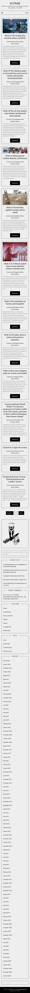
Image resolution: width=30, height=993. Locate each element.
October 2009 (7, 931)
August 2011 (6, 849)
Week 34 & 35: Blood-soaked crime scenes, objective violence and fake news (15, 266)
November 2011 (7, 838)
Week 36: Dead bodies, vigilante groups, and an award (15, 210)
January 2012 (6, 831)
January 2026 (6, 664)
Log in (4, 640)
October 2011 (7, 842)
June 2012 (6, 812)
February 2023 (7, 701)
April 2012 (6, 820)
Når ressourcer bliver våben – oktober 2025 (14, 579)
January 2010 (6, 920)
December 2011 (7, 835)
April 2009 (6, 953)
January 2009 (6, 964)
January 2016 (6, 764)
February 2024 (7, 694)
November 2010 (7, 883)
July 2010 (5, 898)
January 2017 (6, 757)
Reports (5, 623)
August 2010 (6, 894)
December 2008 (7, 968)
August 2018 (6, 746)
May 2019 (6, 716)
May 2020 (6, 712)
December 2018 (7, 731)
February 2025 (7, 683)
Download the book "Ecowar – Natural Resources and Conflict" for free (15, 479)
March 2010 (6, 912)
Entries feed (6, 643)
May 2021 (6, 709)
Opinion (5, 619)
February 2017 (7, 753)
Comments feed (7, 647)
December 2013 (7, 779)
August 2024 (6, 686)
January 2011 (6, 875)
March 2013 (6, 794)
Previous (9, 513)
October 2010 (7, 887)
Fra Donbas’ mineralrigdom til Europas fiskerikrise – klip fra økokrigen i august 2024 (14, 597)
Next (21, 513)
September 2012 (7, 805)
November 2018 (7, 734)
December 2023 (7, 697)
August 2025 (6, 675)
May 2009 (6, 950)
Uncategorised (7, 627)
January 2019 (6, 727)
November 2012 (7, 801)
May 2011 (6, 861)
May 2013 (6, 790)
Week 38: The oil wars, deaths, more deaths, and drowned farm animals (15, 113)
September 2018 (7, 742)
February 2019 (7, 723)
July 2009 (5, 942)
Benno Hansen (15, 43)
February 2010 (7, 916)
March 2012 (6, 823)
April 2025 (6, 679)
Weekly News (6, 630)
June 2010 (6, 901)
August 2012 (6, 809)
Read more (15, 62)
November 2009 (7, 927)
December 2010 (7, 879)
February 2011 (7, 872)
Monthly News (7, 612)
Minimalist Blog (23, 989)
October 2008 (7, 976)
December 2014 (7, 772)
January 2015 (6, 768)
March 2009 (6, 957)
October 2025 (7, 671)
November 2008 (7, 972)
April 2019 (6, 720)
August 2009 (6, 938)
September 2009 (7, 935)
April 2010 (6, 909)
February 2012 (7, 827)
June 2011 (6, 857)
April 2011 (6, 864)
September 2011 (7, 846)
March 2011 (6, 868)
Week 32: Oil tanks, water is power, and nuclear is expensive (15, 337)
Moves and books (7, 615)
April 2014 (6, 775)
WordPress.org (7, 651)
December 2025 (7, 668)
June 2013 (6, 786)
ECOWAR (15, 3)
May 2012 (6, 816)
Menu (26, 12)
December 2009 (7, 924)
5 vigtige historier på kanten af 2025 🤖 (13, 576)
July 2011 (5, 853)
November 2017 (7, 749)
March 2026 (6, 660)
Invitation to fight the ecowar (15, 448)
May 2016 (6, 760)
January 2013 (6, 798)
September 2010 (7, 890)
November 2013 (7, 783)
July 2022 (5, 705)
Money (5, 608)
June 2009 (6, 946)
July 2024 (5, 690)
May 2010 (6, 905)
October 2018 (7, 738)
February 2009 (7, 961)
